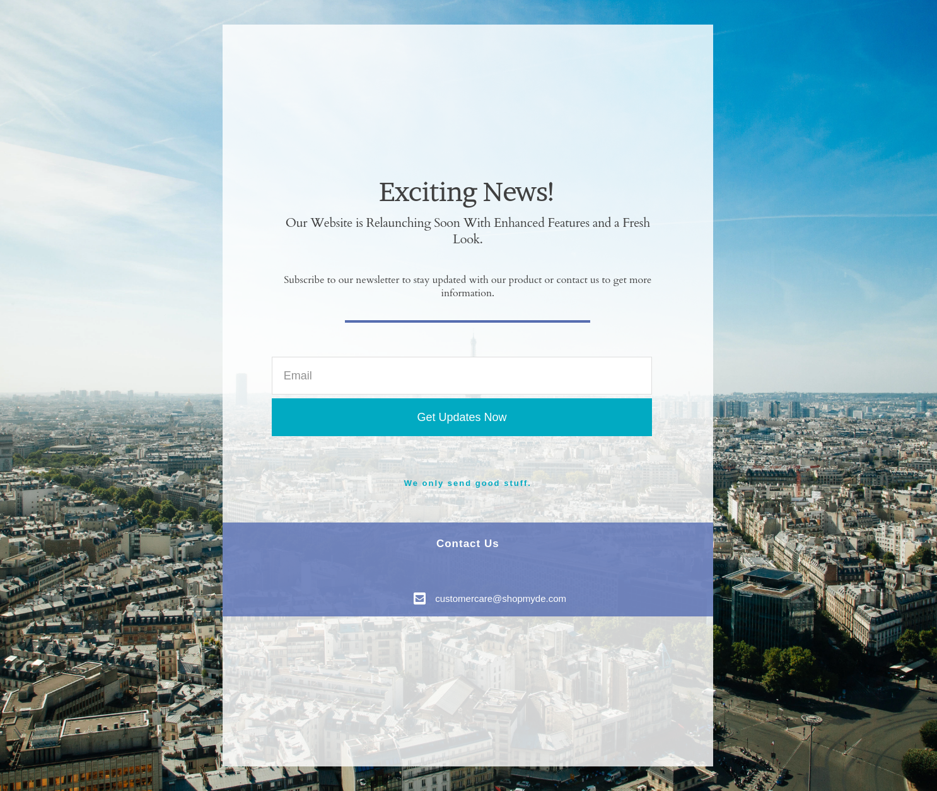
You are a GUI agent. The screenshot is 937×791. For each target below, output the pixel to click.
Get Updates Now (461, 417)
